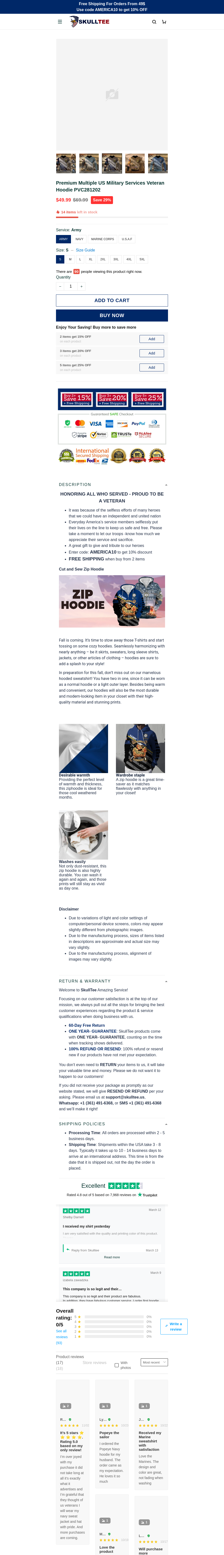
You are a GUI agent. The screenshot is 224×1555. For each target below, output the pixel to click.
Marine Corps (102, 239)
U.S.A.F (127, 239)
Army (76, 230)
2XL (102, 259)
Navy (80, 239)
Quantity (63, 277)
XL (91, 259)
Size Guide (85, 250)
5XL (142, 259)
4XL (129, 259)
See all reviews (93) (62, 1337)
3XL (116, 259)
